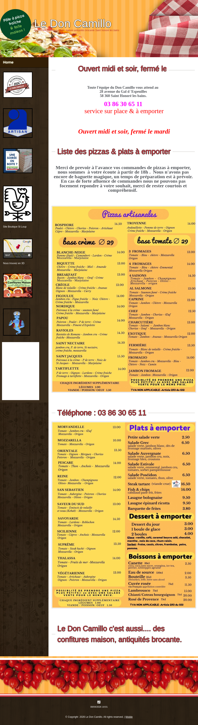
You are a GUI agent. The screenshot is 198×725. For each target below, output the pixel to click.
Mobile (129, 717)
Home (8, 62)
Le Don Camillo (72, 23)
